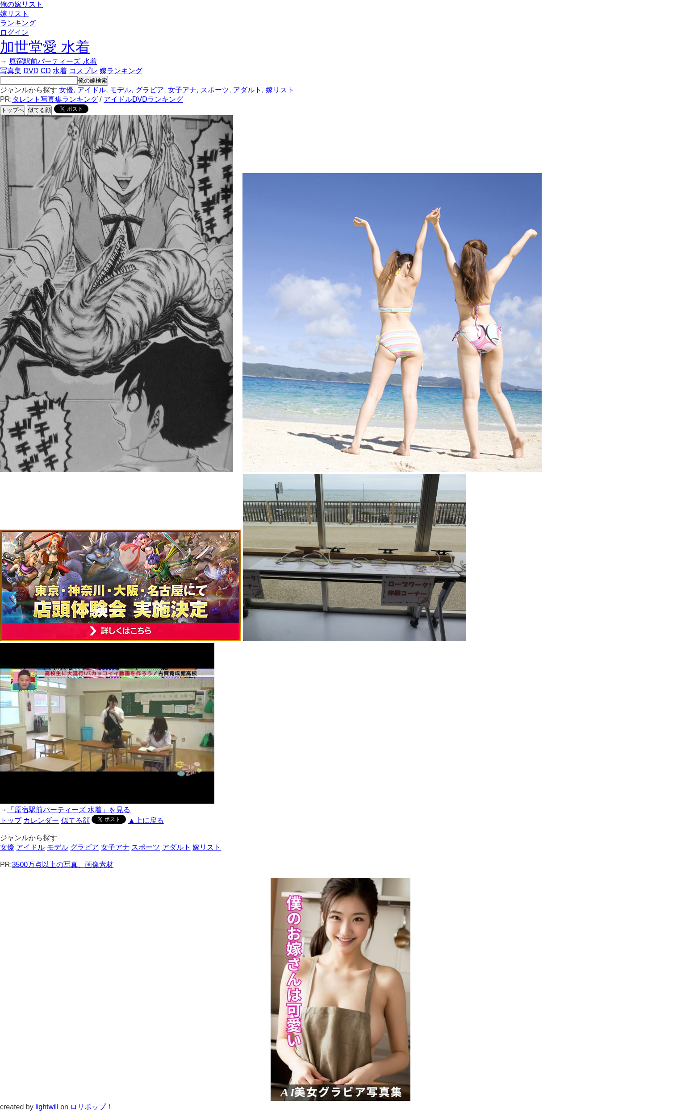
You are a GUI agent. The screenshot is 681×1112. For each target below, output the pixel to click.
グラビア (149, 90)
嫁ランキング (121, 71)
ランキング (18, 23)
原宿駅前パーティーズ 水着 (52, 61)
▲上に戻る (146, 820)
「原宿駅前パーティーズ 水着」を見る (68, 809)
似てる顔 (39, 110)
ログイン (14, 32)
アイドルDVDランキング (143, 99)
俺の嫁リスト (21, 4)
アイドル (91, 90)
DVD (30, 71)
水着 (60, 71)
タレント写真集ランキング (55, 99)
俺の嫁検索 (92, 80)
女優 (66, 90)
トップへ (12, 110)
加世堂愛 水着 (45, 47)
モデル (120, 90)
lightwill (46, 1107)
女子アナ (182, 90)
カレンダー (41, 820)
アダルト (247, 90)
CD (46, 71)
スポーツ (215, 90)
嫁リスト (14, 13)
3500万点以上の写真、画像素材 (63, 864)
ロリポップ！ (91, 1107)
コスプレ (83, 71)
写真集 (10, 71)
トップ (10, 820)
